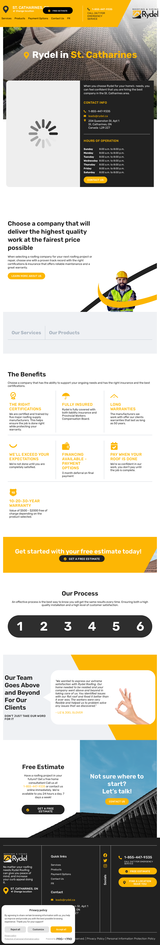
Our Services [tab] (26, 332)
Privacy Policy (96, 938)
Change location (23, 11)
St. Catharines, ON (31, 8)
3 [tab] (68, 626)
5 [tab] (116, 626)
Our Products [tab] (64, 332)
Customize (38, 929)
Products (20, 18)
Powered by (59, 939)
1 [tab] (20, 626)
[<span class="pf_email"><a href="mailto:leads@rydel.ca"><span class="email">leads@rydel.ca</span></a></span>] (85, 116)
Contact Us (57, 18)
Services (6, 18)
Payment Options (38, 18)
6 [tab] (140, 626)
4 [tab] (92, 626)
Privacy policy (10, 936)
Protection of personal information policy (22, 939)
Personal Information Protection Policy (131, 938)
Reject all (15, 929)
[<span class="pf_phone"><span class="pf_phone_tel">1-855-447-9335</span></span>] (88, 9)
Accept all (61, 929)
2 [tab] (44, 626)
